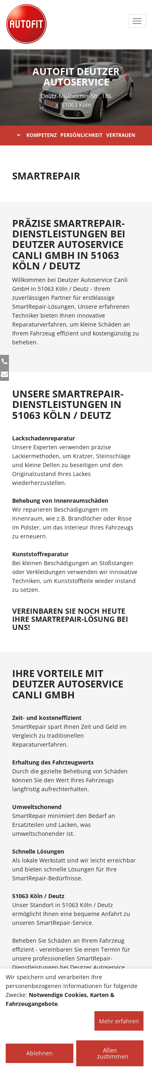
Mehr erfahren (119, 1021)
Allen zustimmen (112, 1053)
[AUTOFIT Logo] (26, 24)
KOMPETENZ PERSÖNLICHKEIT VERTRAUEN (76, 135)
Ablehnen (39, 1053)
